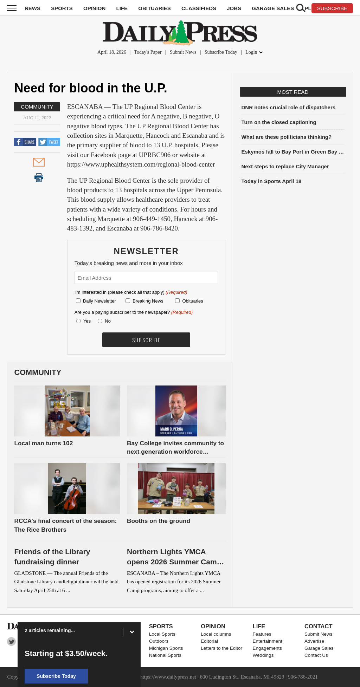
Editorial (209, 641)
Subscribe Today (221, 52)
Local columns (216, 634)
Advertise (314, 641)
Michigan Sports (166, 648)
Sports (62, 8)
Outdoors (159, 641)
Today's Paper (147, 52)
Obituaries (154, 8)
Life (122, 8)
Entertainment (267, 641)
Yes (85, 321)
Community (37, 107)
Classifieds (198, 8)
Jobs (234, 8)
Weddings (263, 655)
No (108, 321)
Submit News (183, 52)
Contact (318, 626)
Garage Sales (273, 8)
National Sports (165, 655)
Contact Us (316, 655)
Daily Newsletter (99, 301)
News (32, 8)
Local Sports (162, 634)
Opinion (94, 8)
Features (262, 634)
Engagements (267, 648)
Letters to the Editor (221, 648)
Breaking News (148, 301)
